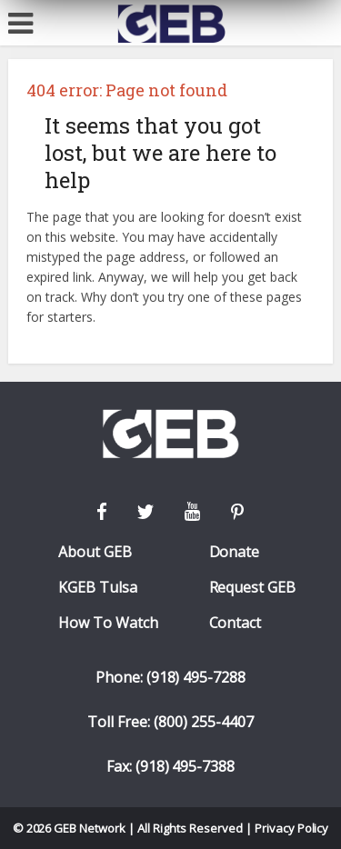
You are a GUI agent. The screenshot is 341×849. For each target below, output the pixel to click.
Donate (234, 552)
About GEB (95, 552)
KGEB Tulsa (97, 587)
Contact (235, 623)
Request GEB (252, 587)
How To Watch (108, 623)
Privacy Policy (292, 828)
